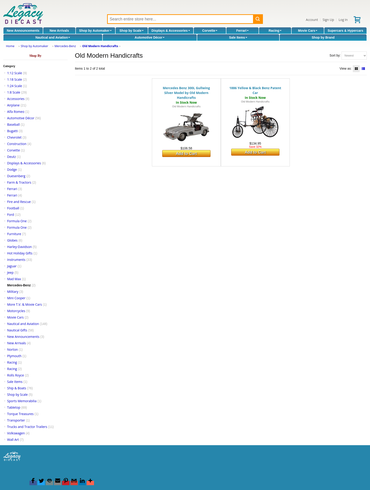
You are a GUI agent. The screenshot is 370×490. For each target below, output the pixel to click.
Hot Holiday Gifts (19, 253)
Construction (16, 144)
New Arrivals (59, 30)
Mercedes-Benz (65, 46)
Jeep (10, 272)
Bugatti (12, 131)
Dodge (12, 169)
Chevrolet (14, 137)
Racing (275, 30)
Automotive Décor (150, 37)
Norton (12, 349)
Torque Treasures (20, 414)
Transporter (16, 420)
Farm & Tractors (19, 182)
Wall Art (13, 439)
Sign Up (328, 19)
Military (12, 291)
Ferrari (242, 30)
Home (10, 46)
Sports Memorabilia (22, 401)
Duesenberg (16, 176)
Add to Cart (186, 153)
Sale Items (238, 37)
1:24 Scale (14, 86)
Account (312, 19)
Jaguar (12, 266)
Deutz (11, 156)
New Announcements (23, 30)
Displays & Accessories (170, 30)
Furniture (14, 234)
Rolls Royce (15, 375)
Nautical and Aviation (52, 37)
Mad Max (14, 279)
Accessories (16, 99)
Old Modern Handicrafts (100, 46)
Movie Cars (308, 30)
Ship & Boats (16, 388)
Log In (343, 19)
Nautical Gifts (17, 330)
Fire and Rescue (19, 201)
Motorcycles (16, 311)
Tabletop (13, 407)
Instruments (16, 259)
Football (13, 208)
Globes (12, 240)
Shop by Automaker (95, 30)
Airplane (13, 105)
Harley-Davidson (19, 247)
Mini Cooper (16, 298)
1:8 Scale (13, 92)
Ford (10, 214)
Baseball (13, 124)
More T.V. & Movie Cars (24, 304)
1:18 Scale (14, 79)
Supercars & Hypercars (345, 30)
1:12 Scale (14, 73)
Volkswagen (16, 433)
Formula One (17, 221)
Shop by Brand (323, 37)
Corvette (210, 30)
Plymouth (14, 356)
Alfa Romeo (15, 111)
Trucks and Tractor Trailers (27, 426)
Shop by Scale (132, 30)
